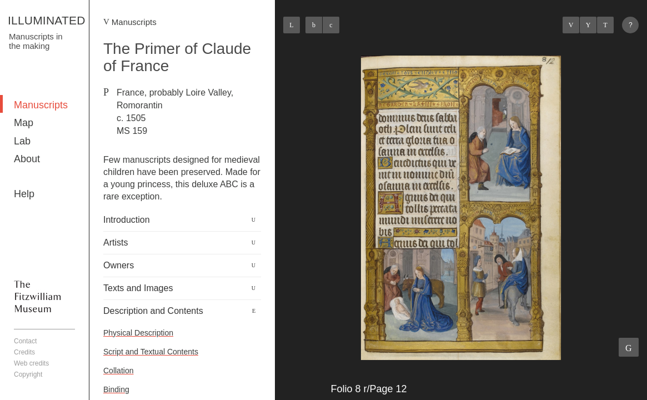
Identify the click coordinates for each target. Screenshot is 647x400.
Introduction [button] (126, 219)
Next (605, 25)
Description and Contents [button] (153, 311)
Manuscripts (41, 105)
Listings (588, 25)
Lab (22, 141)
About (27, 158)
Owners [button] (118, 265)
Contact (25, 341)
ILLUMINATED (47, 20)
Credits (24, 352)
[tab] (182, 220)
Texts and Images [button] (138, 288)
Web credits (31, 363)
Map (23, 122)
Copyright (28, 374)
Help (24, 193)
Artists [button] (115, 242)
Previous (571, 25)
